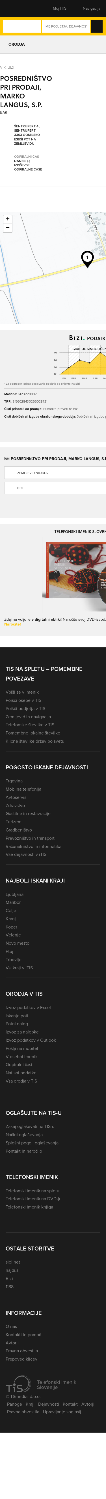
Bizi (9, 1278)
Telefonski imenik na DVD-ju (34, 1198)
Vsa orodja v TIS (21, 1081)
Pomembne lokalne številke (33, 733)
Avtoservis (16, 797)
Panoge (14, 1404)
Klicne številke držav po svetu (35, 741)
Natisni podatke (21, 1072)
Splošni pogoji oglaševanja (32, 1143)
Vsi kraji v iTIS (19, 968)
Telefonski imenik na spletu (32, 1191)
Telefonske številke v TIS (30, 724)
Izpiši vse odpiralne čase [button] (28, 167)
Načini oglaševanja (24, 1134)
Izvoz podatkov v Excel (28, 1007)
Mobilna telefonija (23, 789)
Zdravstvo (15, 805)
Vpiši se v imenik (22, 692)
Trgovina (14, 781)
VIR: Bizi (7, 67)
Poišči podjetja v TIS (25, 708)
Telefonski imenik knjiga (29, 1207)
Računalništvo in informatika (33, 846)
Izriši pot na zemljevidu (25, 141)
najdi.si (13, 1270)
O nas (11, 1326)
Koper (11, 927)
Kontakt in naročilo (24, 1151)
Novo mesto (17, 943)
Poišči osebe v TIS (23, 700)
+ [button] (8, 219)
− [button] (8, 228)
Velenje (13, 935)
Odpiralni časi (19, 1064)
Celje (11, 910)
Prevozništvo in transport (30, 838)
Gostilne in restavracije (28, 813)
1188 (10, 1286)
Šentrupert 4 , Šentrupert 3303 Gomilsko (27, 130)
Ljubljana (14, 894)
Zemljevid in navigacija (28, 716)
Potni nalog (17, 1023)
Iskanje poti (17, 1015)
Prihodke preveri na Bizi (61, 408)
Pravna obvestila (22, 1351)
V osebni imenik (22, 1056)
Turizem (13, 821)
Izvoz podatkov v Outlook (31, 1040)
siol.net (13, 1262)
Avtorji (12, 1343)
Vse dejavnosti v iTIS (26, 854)
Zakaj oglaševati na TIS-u (30, 1126)
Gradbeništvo (19, 830)
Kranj (11, 918)
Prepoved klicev (21, 1359)
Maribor (13, 902)
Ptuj (9, 951)
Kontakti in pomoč (23, 1334)
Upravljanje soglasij (62, 1412)
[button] (15, 8)
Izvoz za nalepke (22, 1032)
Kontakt (70, 1404)
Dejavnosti (48, 1404)
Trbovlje (13, 959)
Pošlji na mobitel (22, 1048)
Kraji (30, 1404)
